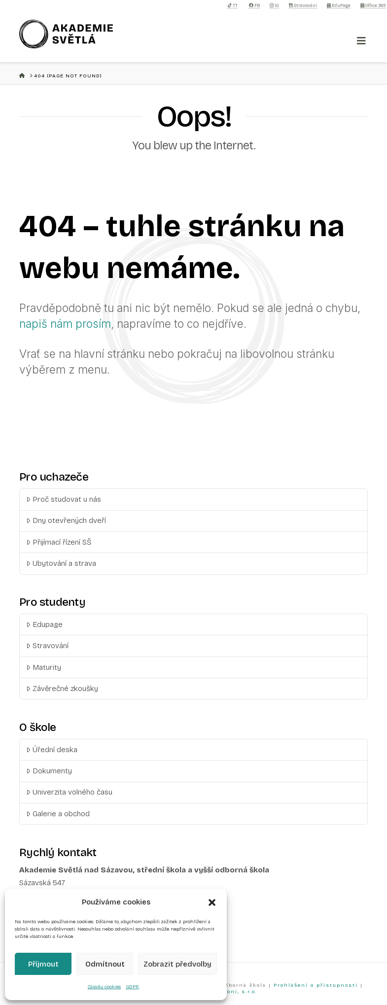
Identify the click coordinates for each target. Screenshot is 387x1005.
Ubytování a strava (61, 563)
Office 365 (373, 5)
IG (274, 5)
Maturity (43, 667)
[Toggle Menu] (361, 41)
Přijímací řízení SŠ (59, 542)
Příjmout (43, 964)
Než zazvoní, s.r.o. (228, 992)
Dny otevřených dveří (66, 520)
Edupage (44, 624)
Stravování (303, 5)
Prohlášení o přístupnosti (316, 985)
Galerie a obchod (58, 813)
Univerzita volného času (69, 792)
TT (233, 5)
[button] (212, 902)
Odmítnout (105, 964)
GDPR (132, 987)
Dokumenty (49, 770)
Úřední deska (51, 749)
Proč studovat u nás (63, 499)
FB (254, 5)
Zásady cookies (104, 987)
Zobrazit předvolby (177, 964)
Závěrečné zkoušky (62, 688)
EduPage (339, 5)
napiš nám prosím (65, 323)
